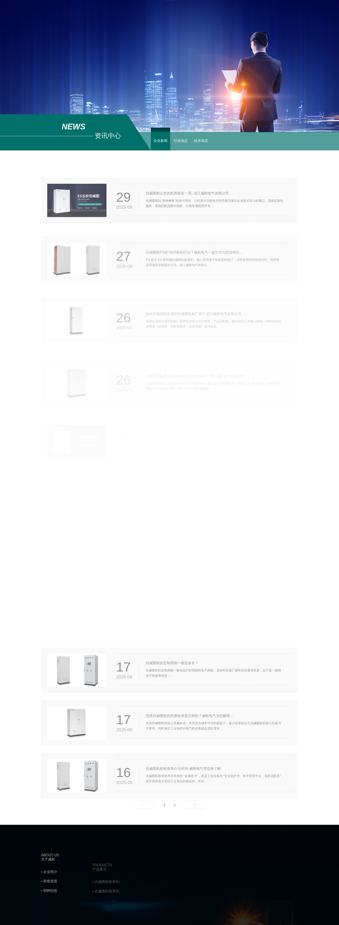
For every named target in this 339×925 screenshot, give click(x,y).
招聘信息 (50, 921)
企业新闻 (160, 141)
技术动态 (201, 141)
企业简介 (50, 903)
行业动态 (181, 141)
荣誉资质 (50, 912)
